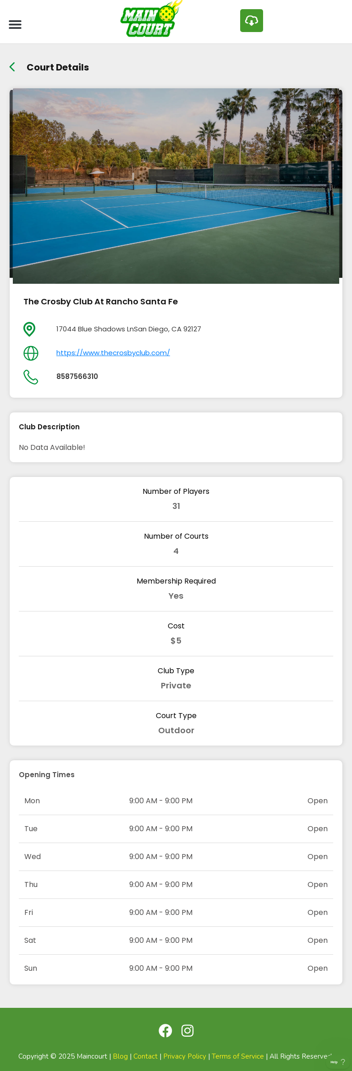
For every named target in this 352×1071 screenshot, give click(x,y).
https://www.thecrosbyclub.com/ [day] (113, 352)
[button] (15, 24)
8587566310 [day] (77, 376)
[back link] (12, 63)
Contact (145, 1056)
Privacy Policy (184, 1056)
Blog (120, 1056)
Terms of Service (238, 1056)
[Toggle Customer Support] (338, 1062)
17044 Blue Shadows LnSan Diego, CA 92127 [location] (128, 329)
